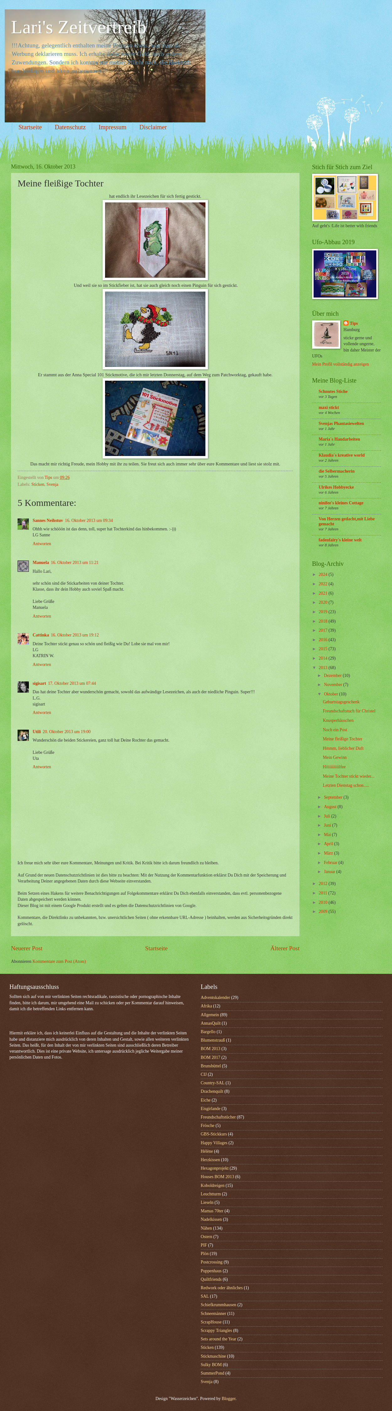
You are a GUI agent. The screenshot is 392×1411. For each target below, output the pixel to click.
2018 (323, 621)
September (333, 797)
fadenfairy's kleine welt (340, 540)
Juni (328, 825)
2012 (323, 883)
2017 (323, 630)
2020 (323, 602)
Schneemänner (213, 1313)
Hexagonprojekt (215, 1168)
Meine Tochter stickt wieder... (348, 776)
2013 (323, 667)
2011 (323, 893)
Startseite (30, 127)
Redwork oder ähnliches (222, 1287)
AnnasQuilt (211, 1023)
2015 (323, 648)
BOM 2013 (210, 1048)
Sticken (37, 484)
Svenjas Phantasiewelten (341, 423)
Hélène (207, 1151)
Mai (328, 834)
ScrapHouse (211, 1322)
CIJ (204, 1074)
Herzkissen (210, 1159)
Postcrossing (212, 1262)
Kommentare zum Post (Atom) (59, 961)
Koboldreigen (213, 1185)
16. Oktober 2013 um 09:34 (89, 520)
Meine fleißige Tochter (342, 739)
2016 (323, 639)
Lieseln (207, 1202)
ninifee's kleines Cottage (341, 503)
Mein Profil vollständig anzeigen (340, 364)
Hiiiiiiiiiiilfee (334, 767)
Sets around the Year (218, 1339)
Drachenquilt (212, 1091)
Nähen (206, 1228)
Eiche (205, 1100)
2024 (323, 574)
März (329, 853)
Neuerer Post (26, 948)
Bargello (208, 1031)
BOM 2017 (210, 1057)
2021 (323, 593)
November (333, 684)
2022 (323, 584)
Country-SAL (213, 1083)
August (330, 806)
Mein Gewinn (335, 757)
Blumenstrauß (213, 1040)
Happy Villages (214, 1142)
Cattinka (41, 635)
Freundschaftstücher (218, 1117)
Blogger (229, 1398)
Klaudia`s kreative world (342, 455)
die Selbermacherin (337, 471)
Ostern (206, 1236)
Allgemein (210, 1014)
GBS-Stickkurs (214, 1134)
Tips (354, 323)
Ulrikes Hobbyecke (336, 487)
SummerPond (212, 1373)
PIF (204, 1245)
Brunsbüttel (211, 1066)
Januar (330, 871)
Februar (331, 862)
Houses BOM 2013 (217, 1176)
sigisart (39, 683)
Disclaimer (153, 127)
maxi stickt (329, 407)
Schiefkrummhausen (218, 1304)
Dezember (333, 675)
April (329, 843)
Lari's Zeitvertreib (78, 27)
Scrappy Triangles (216, 1330)
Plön (205, 1253)
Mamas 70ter (212, 1211)
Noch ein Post (335, 729)
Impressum (112, 127)
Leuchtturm (211, 1194)
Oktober (331, 694)
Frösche (208, 1125)
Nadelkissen (211, 1219)
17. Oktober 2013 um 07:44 (72, 683)
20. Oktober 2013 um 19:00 (67, 731)
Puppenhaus (211, 1271)
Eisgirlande (210, 1108)
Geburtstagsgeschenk (341, 702)
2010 (323, 902)
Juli (327, 816)
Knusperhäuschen (338, 720)
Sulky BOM (211, 1364)
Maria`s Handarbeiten (339, 439)
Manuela (41, 562)
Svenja (52, 484)
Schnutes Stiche (333, 391)
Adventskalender (215, 997)
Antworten (42, 543)
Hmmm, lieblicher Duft (343, 748)
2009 (323, 911)
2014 (323, 658)
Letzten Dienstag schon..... (346, 785)
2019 (323, 611)
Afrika (206, 1006)
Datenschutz (70, 127)
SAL (205, 1296)
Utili (37, 731)
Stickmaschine (213, 1356)
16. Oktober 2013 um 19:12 (75, 635)
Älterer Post (284, 948)
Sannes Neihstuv (48, 520)
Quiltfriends (211, 1279)
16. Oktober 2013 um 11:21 (74, 562)
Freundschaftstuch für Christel (349, 711)
